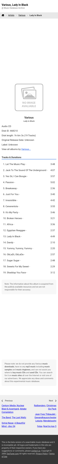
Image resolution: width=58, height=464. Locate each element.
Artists (11, 15)
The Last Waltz (19, 417)
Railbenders (39, 405)
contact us (35, 451)
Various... (26, 149)
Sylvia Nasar (8, 423)
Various (21, 15)
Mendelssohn (49, 420)
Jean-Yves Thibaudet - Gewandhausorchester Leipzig (45, 417)
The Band (6, 417)
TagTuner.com (12, 454)
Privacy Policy (42, 454)
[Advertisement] (29, 51)
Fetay (39, 426)
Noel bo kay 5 (49, 426)
